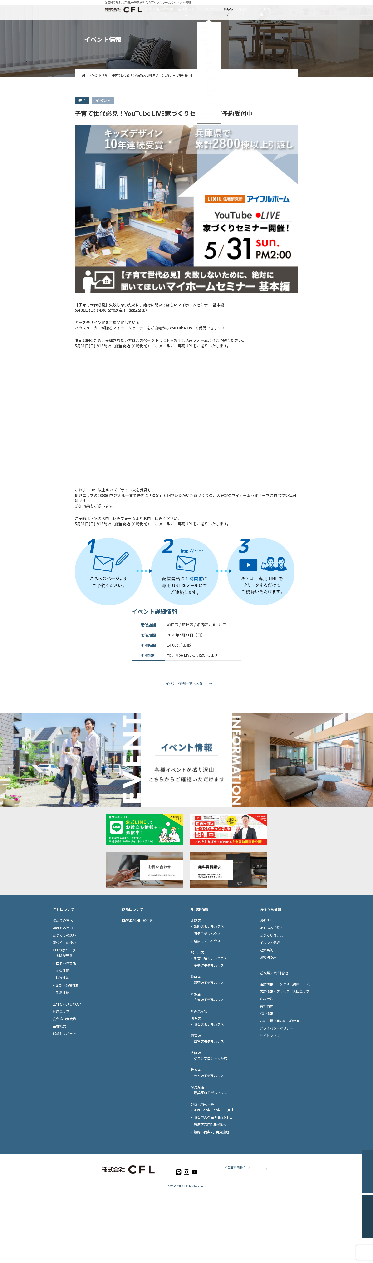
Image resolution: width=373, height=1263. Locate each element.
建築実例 (271, 9)
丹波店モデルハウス (209, 1043)
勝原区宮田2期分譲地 (210, 1168)
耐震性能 (62, 1036)
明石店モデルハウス (209, 1067)
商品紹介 (242, 9)
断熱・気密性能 (67, 1028)
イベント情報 (304, 9)
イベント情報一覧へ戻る (184, 683)
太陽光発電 (64, 999)
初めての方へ (136, 9)
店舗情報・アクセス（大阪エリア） (286, 1034)
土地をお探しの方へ (68, 1047)
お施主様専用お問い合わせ (280, 1064)
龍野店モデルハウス (209, 1026)
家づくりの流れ (64, 986)
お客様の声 (268, 1000)
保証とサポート (64, 1077)
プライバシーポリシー (276, 1071)
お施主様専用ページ (281, 1212)
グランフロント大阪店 (210, 1102)
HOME (105, 9)
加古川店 (197, 995)
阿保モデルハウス (207, 977)
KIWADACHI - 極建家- (138, 964)
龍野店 (196, 1020)
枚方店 (196, 1113)
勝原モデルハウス (207, 984)
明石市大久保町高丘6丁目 (213, 1160)
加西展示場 (199, 1054)
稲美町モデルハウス (209, 1009)
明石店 (196, 1062)
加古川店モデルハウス (210, 1001)
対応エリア (61, 1054)
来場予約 (266, 1042)
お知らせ (266, 964)
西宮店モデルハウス (209, 1084)
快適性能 (62, 1021)
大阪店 (196, 1096)
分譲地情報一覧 (202, 1147)
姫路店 (196, 964)
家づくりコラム (271, 978)
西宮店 (196, 1079)
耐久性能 (62, 1014)
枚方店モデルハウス (209, 1119)
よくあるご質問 (271, 971)
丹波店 (196, 1037)
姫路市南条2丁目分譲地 (211, 1175)
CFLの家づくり (208, 9)
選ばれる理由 (172, 9)
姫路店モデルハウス (209, 969)
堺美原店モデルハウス (210, 1136)
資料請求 (266, 1049)
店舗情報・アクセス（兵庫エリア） (286, 1027)
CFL (179, 1230)
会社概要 (59, 1069)
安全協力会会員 (64, 1062)
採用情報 (266, 1057)
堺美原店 (197, 1130)
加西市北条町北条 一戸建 (214, 1153)
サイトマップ (270, 1079)
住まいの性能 (66, 1006)
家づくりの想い (64, 978)
